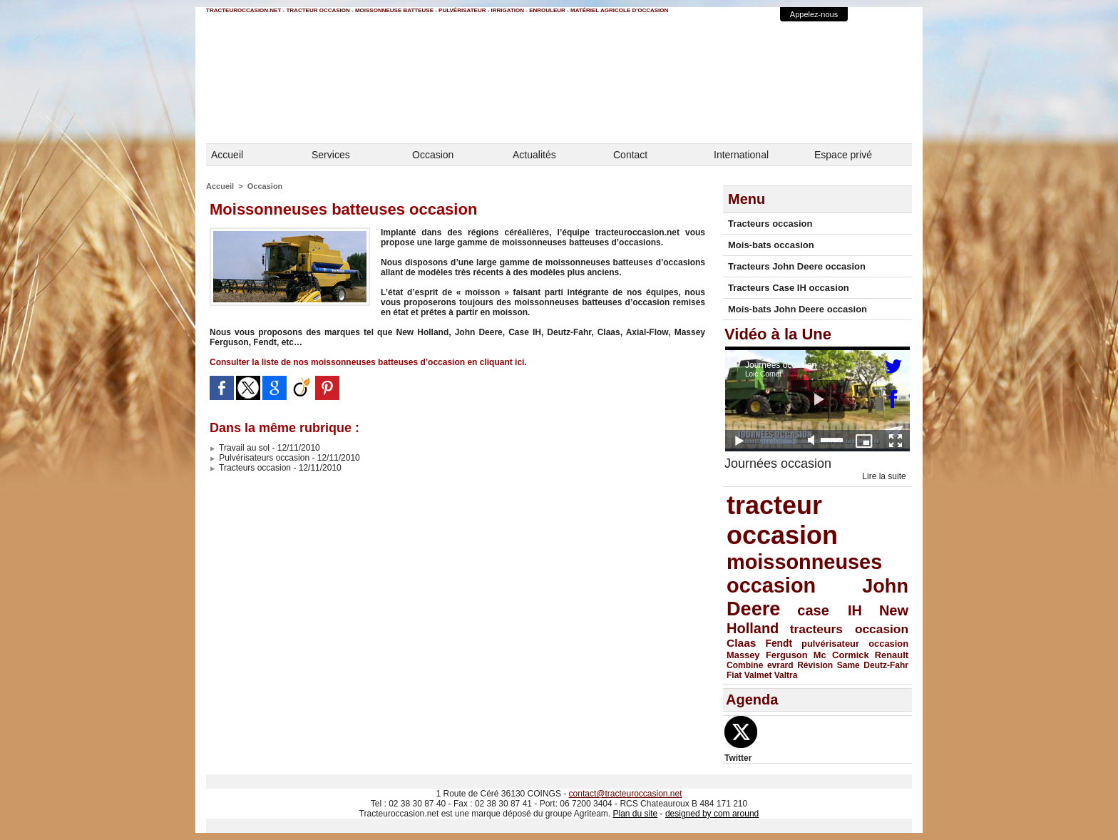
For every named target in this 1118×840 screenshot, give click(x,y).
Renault (891, 655)
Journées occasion (777, 463)
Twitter (738, 758)
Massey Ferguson (767, 655)
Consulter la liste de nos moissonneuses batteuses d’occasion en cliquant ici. (368, 362)
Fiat (734, 675)
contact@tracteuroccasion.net (625, 794)
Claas (742, 643)
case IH (829, 610)
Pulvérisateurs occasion (259, 458)
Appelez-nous (814, 14)
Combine (745, 665)
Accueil (227, 154)
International (741, 154)
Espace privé (843, 154)
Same (848, 665)
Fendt (779, 643)
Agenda (752, 699)
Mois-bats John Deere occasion (797, 309)
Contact (630, 154)
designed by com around (712, 814)
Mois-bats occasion (771, 245)
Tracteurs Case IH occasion (788, 287)
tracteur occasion (782, 520)
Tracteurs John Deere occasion (797, 266)
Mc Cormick (841, 655)
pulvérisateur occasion (854, 643)
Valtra (786, 675)
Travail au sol (240, 448)
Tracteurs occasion (250, 468)
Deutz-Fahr (885, 665)
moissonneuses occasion (804, 573)
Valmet (758, 675)
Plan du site (634, 814)
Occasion (432, 154)
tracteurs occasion (849, 629)
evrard (780, 665)
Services (331, 154)
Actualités (534, 154)
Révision (815, 665)
